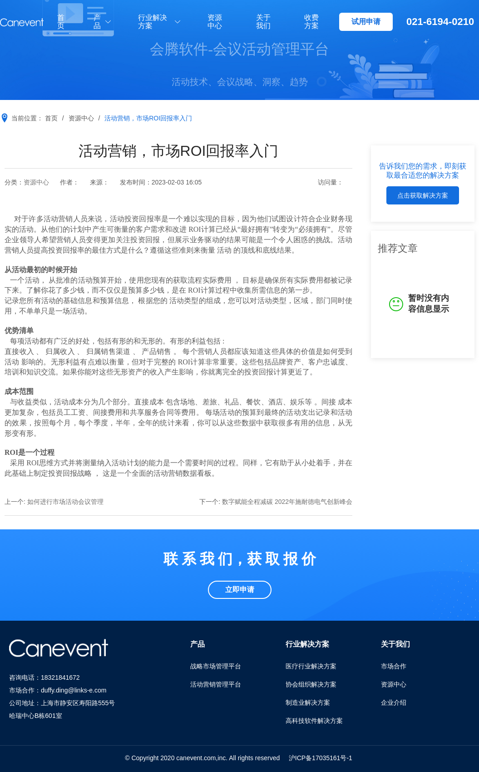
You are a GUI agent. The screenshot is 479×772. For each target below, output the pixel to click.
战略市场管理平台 (215, 666)
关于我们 (263, 22)
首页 (60, 22)
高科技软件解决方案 (314, 720)
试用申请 (365, 21)
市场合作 (393, 666)
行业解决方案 (152, 22)
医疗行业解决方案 (311, 666)
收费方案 (311, 22)
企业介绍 (393, 702)
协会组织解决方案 (311, 684)
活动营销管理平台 (215, 684)
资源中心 (214, 22)
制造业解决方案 (308, 702)
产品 (97, 22)
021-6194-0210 (440, 21)
